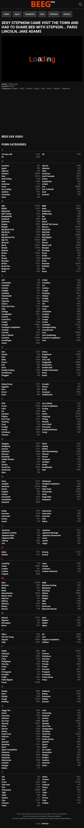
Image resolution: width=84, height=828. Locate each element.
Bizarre (45, 243)
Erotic (44, 389)
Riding (44, 694)
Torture (45, 798)
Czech (4, 343)
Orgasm (56, 88)
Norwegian (6, 623)
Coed (44, 309)
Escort (4, 392)
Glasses (45, 454)
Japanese (46, 530)
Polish (44, 667)
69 (3, 157)
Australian (6, 194)
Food (4, 424)
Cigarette (5, 301)
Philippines (6, 661)
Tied (44, 790)
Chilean (45, 296)
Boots (44, 253)
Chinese (5, 298)
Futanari (5, 435)
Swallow (45, 760)
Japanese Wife (8, 538)
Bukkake (45, 266)
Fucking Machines (49, 430)
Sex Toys (5, 721)
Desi (42, 14)
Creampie (46, 325)
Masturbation (7, 593)
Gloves (45, 457)
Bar (43, 216)
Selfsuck (5, 718)
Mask (4, 591)
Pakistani (54, 14)
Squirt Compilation (9, 750)
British (4, 263)
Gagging (5, 444)
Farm (4, 409)
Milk (44, 601)
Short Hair (46, 726)
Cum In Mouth (7, 335)
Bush (4, 271)
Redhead (45, 691)
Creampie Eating (49, 327)
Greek (44, 465)
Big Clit (5, 235)
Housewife (6, 497)
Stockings (6, 755)
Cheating (46, 293)
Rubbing (5, 702)
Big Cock (46, 235)
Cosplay (45, 317)
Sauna (4, 713)
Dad (3, 352)
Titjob (44, 792)
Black (4, 245)
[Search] (80, 4)
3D (43, 154)
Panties (5, 656)
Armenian (6, 184)
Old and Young (8, 637)
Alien (44, 171)
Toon (44, 795)
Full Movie (6, 432)
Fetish (44, 414)
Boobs (4, 253)
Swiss (44, 765)
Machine (5, 585)
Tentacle (45, 785)
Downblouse (7, 373)
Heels (44, 486)
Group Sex (6, 467)
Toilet (4, 795)
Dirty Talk (46, 360)
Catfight (5, 291)
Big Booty (6, 232)
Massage (46, 591)
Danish (4, 354)
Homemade (47, 492)
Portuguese (6, 672)
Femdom (5, 414)
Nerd (44, 618)
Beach (44, 222)
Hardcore (5, 486)
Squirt (44, 747)
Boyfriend (46, 258)
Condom (45, 314)
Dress (44, 373)
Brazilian (5, 261)
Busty (36, 88)
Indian (6, 14)
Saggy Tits (6, 710)
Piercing (5, 664)
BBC (3, 206)
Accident (5, 166)
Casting (45, 288)
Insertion (5, 514)
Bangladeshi (7, 216)
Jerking (5, 541)
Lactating (5, 563)
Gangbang (6, 446)
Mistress (5, 604)
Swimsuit (46, 763)
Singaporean (47, 729)
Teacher (45, 779)
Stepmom (66, 88)
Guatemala (6, 470)
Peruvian (46, 659)
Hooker (5, 494)
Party (4, 659)
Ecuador (45, 384)
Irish (44, 519)
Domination (47, 365)
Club (3, 309)
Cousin (45, 322)
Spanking (5, 744)
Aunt (44, 192)
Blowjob (45, 248)
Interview (46, 516)
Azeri (4, 197)
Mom (49, 88)
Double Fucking (8, 370)
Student (45, 758)
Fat (3, 411)
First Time (6, 419)
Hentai (4, 489)
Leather (5, 569)
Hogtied (5, 492)
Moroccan (46, 606)
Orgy (3, 642)
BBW (44, 206)
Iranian (4, 519)
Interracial (6, 516)
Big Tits (5, 240)
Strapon (15, 88)
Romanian (46, 696)
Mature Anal (7, 596)
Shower (5, 729)
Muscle (5, 609)
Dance (44, 352)
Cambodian (6, 283)
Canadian (5, 285)
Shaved (45, 721)
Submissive (6, 760)
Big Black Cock (8, 229)
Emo (3, 389)
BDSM (4, 209)
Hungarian (46, 499)
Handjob (5, 484)
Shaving (5, 723)
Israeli (4, 521)
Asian (4, 187)
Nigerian (5, 620)
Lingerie (5, 574)
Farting (45, 409)
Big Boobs (46, 229)
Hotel (44, 494)
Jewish (45, 541)
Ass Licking (6, 189)
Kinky (4, 552)
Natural (29, 88)
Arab (3, 181)
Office (4, 634)
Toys (3, 800)
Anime (45, 179)
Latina (4, 566)
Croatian (5, 330)
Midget (45, 598)
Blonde (4, 248)
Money (4, 606)
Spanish (45, 742)
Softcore (5, 737)
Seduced (45, 716)
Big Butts (46, 232)
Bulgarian (6, 269)
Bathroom (6, 222)
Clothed (45, 306)
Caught (45, 291)
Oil (43, 634)
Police (4, 667)
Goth (4, 462)
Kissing (45, 552)
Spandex (5, 742)
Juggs (44, 543)
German (67, 14)
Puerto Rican (47, 677)
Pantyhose (46, 656)
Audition (5, 192)
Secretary (6, 716)
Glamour (5, 454)
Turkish (45, 803)
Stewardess (47, 752)
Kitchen (5, 555)
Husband (5, 502)
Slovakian (46, 731)
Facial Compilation (50, 406)
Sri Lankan (46, 750)
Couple (4, 322)
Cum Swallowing (49, 335)
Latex (44, 563)
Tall (3, 777)
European (46, 392)
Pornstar (45, 669)
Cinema (45, 301)
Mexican (5, 598)
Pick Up (45, 661)
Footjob (5, 427)
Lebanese (46, 569)
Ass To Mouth (48, 189)
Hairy (4, 481)
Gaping (45, 446)
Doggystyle (46, 362)
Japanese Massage (50, 533)
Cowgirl (5, 325)
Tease (4, 782)
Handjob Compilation (51, 484)
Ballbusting (47, 214)
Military (5, 601)
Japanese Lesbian (9, 533)
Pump (44, 680)
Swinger (5, 765)
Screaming (46, 713)
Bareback (5, 219)
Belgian (5, 227)
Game (44, 444)
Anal (3, 176)
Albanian (45, 168)
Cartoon (5, 288)
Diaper (45, 357)
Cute (43, 88)
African (45, 166)
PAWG (4, 651)
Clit (43, 304)
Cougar (45, 319)
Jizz (3, 543)
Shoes (4, 726)
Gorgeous (46, 459)
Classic (5, 304)
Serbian (45, 718)
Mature (45, 593)
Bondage (46, 250)
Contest (5, 317)
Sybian (4, 768)
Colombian (46, 312)
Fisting (45, 419)
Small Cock (6, 734)
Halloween (46, 481)
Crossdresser (47, 330)
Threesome (6, 790)
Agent (4, 168)
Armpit (45, 184)
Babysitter (6, 211)
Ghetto (45, 449)
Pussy (4, 682)
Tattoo (45, 777)
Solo (3, 739)
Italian (44, 521)
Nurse (4, 626)
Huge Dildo (46, 497)
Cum (44, 333)
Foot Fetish (46, 424)
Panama (45, 654)
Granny (4, 465)
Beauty (4, 224)
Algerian (5, 171)
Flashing (5, 422)
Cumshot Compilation (51, 338)
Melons (45, 596)
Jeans (44, 538)
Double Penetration (50, 370)
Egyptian (5, 387)
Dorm (4, 367)
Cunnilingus (6, 340)
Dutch (44, 375)
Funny (44, 432)
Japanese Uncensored (51, 535)
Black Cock (46, 245)
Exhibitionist (47, 395)
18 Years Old (7, 154)
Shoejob (45, 723)
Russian (45, 702)
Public (4, 677)
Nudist (45, 623)
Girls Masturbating (50, 451)
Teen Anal (6, 785)
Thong (45, 787)
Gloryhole (6, 457)
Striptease (6, 758)
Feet (44, 411)
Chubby (45, 298)
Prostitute (46, 674)
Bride (44, 261)
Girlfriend (5, 451)
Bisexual (5, 243)
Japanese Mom (8, 535)
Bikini (44, 240)
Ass (43, 187)
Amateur (5, 174)
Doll (3, 365)
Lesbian (5, 571)
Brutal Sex (6, 266)
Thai (3, 787)
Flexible (45, 422)
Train (44, 800)
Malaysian (46, 588)
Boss (4, 256)
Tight (4, 792)
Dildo (4, 360)
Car (43, 285)
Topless (5, 798)
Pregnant (46, 672)
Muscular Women (49, 609)
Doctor (4, 362)
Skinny (4, 731)
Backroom (46, 211)
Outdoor (45, 642)
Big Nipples (47, 237)
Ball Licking (6, 214)
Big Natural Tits (8, 237)
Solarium (46, 737)
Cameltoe (46, 283)
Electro (45, 387)
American (46, 174)
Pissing (45, 664)
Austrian (45, 194)
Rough (4, 699)
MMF (44, 583)
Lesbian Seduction (50, 571)
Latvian (45, 566)
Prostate (5, 674)
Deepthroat (30, 14)
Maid (4, 588)
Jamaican (6, 530)
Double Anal (47, 367)
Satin (44, 710)
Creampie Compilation (11, 327)
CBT (3, 280)
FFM (3, 403)
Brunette (45, 263)
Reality (4, 691)
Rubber (45, 699)
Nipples (45, 620)
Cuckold (5, 333)
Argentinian (47, 181)
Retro (4, 694)
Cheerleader (7, 296)
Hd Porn (45, 824)
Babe (44, 209)
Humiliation (6, 499)
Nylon (44, 626)
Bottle (44, 256)
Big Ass (45, 227)
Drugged (5, 375)
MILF (22, 88)
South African (48, 739)
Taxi (3, 779)
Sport (17, 14)
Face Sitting (47, 403)
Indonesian (46, 511)
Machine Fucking (49, 585)
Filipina (5, 416)
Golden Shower (8, 459)
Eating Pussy (7, 384)
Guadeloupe (47, 467)
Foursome (46, 427)
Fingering (46, 416)
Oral (44, 637)
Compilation (7, 314)
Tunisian (5, 803)
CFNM (44, 280)
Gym (44, 470)
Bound (4, 258)
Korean (45, 555)
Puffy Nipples (7, 680)
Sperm (45, 744)
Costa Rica (6, 319)
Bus (43, 269)
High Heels (46, 489)
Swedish (5, 763)
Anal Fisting (6, 179)
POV (44, 651)
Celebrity (5, 293)
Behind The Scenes (50, 224)
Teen (44, 782)
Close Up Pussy (8, 306)
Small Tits (46, 734)
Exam (4, 395)
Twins (4, 806)
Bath (44, 219)
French (4, 430)
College (5, 312)
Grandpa (45, 462)
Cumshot (5, 338)
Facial (4, 406)
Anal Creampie (48, 176)
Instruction (46, 514)
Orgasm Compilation (50, 640)
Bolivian (5, 250)
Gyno (4, 472)
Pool (3, 669)
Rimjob (4, 696)
